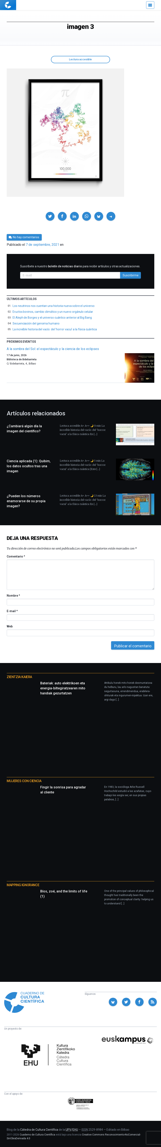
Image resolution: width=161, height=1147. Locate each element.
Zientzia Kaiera (19, 677)
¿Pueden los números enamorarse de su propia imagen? (26, 501)
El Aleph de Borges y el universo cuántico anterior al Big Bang (52, 317)
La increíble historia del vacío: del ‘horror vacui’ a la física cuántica (55, 329)
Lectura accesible (80, 59)
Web (10, 626)
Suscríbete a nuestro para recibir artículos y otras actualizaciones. (80, 266)
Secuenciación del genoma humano (36, 323)
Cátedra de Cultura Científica (39, 1129)
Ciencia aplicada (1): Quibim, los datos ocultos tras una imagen (29, 466)
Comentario (16, 556)
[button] (50, 216)
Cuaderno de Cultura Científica (37, 1134)
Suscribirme (131, 275)
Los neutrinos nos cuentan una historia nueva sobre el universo (54, 306)
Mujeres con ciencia (24, 781)
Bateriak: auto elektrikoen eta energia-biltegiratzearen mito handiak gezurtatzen (62, 688)
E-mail (12, 611)
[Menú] (150, 5)
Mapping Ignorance (23, 885)
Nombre (13, 595)
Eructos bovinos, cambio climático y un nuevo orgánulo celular (53, 311)
